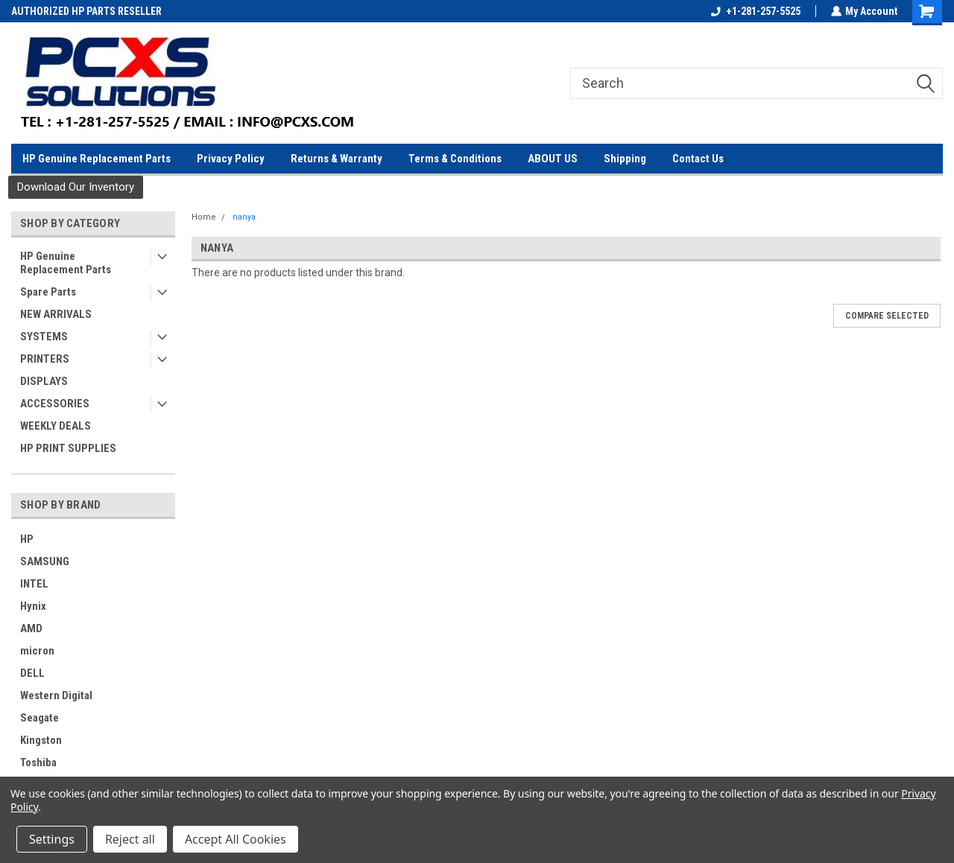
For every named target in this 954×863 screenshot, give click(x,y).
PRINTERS (44, 359)
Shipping (625, 158)
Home (204, 217)
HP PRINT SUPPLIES (68, 448)
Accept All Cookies (235, 839)
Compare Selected (887, 316)
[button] (75, 187)
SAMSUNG (44, 561)
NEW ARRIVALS (56, 314)
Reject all (130, 839)
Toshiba (38, 762)
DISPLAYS (44, 381)
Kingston (41, 740)
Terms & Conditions (455, 158)
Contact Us (698, 158)
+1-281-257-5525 (755, 11)
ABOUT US (553, 158)
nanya (244, 217)
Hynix (33, 606)
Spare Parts (48, 292)
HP (27, 539)
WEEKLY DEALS (55, 426)
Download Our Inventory (75, 187)
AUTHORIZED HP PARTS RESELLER (86, 11)
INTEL (34, 583)
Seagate (39, 718)
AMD (31, 628)
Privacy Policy (231, 158)
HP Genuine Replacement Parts (96, 158)
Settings (52, 839)
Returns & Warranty (336, 158)
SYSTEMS (44, 336)
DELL (32, 673)
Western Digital (56, 695)
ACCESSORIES (54, 403)
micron (37, 650)
